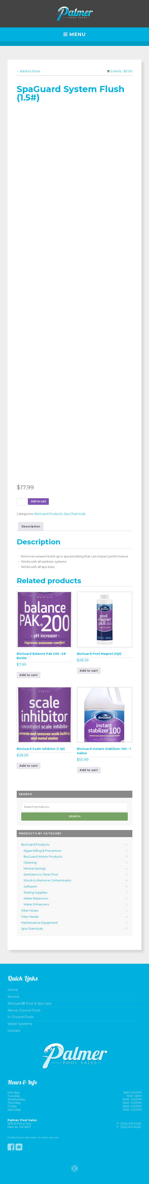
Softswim (30, 886)
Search (75, 816)
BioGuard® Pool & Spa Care (30, 1004)
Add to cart (38, 501)
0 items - (121, 71)
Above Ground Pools (24, 1010)
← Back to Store (28, 71)
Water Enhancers (36, 904)
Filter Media (30, 916)
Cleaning (30, 862)
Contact (14, 1031)
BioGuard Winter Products (43, 856)
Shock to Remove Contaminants (47, 880)
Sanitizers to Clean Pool (41, 874)
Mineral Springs (35, 868)
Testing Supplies (35, 892)
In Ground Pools (20, 1017)
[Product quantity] (22, 502)
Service (13, 997)
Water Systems (20, 1024)
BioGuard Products (48, 514)
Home (13, 990)
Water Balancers (36, 898)
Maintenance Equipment (39, 922)
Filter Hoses (29, 910)
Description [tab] (30, 526)
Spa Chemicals (75, 514)
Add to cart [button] (28, 675)
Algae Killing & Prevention (42, 850)
